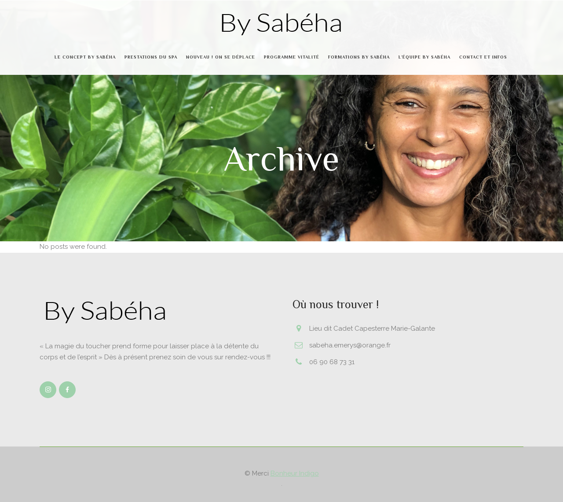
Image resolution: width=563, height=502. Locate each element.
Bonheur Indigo (295, 473)
